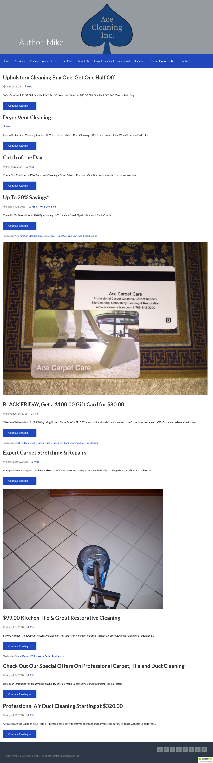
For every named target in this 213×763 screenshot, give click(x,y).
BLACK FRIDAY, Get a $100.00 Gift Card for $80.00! (64, 404)
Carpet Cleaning (36, 443)
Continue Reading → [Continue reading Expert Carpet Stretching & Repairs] (19, 480)
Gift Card (64, 443)
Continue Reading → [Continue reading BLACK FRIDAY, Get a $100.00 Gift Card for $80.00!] (19, 432)
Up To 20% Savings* (26, 197)
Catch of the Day (22, 157)
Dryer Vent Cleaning (27, 117)
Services (20, 60)
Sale (82, 443)
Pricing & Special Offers (43, 60)
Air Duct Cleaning (28, 236)
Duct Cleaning (65, 236)
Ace (17, 236)
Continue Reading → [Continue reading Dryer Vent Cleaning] (19, 145)
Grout (18, 656)
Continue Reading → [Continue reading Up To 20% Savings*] (19, 225)
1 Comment (50, 206)
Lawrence (77, 236)
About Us (83, 60)
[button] (205, 760)
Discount (52, 236)
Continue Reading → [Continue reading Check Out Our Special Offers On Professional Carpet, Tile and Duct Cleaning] (19, 694)
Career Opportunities (163, 60)
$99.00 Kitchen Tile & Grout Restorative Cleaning (61, 617)
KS (31, 656)
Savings (93, 236)
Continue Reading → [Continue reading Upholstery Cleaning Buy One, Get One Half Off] (19, 105)
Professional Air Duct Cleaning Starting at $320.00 (63, 706)
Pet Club (68, 60)
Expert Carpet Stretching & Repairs (44, 452)
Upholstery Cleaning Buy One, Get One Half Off (59, 77)
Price (85, 236)
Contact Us (187, 60)
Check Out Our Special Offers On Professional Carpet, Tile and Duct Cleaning (94, 666)
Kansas (25, 656)
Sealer (48, 656)
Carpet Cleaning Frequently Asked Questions (119, 60)
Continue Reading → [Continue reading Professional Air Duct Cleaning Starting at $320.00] (19, 734)
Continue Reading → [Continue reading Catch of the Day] (19, 185)
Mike (29, 86)
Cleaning (42, 236)
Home (6, 60)
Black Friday (21, 443)
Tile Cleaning (92, 443)
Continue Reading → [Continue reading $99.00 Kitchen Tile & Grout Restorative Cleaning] (19, 646)
